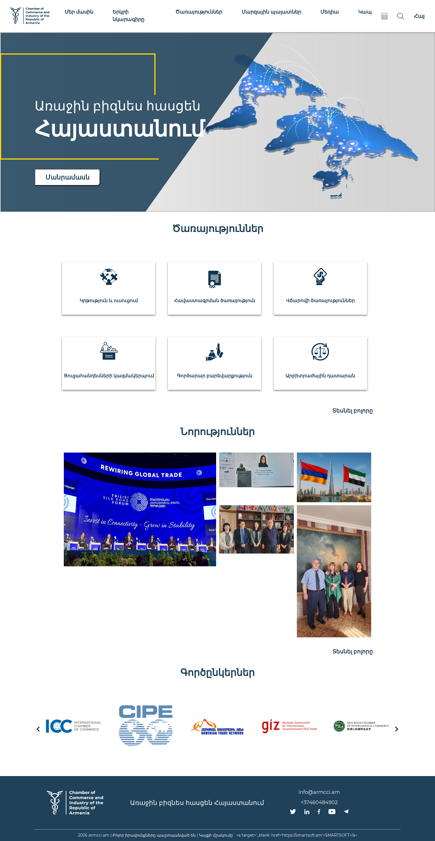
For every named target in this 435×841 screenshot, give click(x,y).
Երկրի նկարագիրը (128, 15)
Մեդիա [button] (329, 12)
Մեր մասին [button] (79, 12)
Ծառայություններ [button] (198, 12)
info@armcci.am (319, 792)
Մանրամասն (67, 177)
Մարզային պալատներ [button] (271, 12)
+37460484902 (319, 802)
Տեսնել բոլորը (352, 410)
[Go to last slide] (38, 728)
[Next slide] (396, 728)
